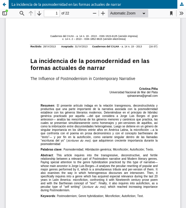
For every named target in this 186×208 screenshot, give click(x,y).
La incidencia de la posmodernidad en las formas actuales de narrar (66, 4)
